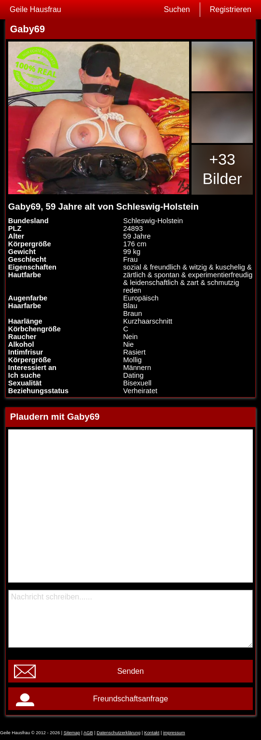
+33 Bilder (222, 169)
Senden (130, 671)
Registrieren (230, 9)
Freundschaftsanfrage (130, 699)
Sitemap (72, 732)
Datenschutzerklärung (118, 732)
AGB (88, 732)
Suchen (177, 9)
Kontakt (152, 732)
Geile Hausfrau (35, 9)
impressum (174, 732)
